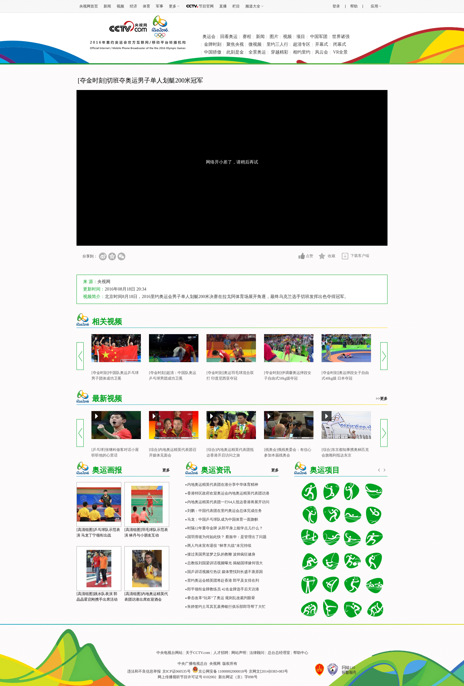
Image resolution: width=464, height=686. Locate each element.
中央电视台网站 (169, 653)
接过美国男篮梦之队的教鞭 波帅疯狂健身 (221, 554)
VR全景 (340, 52)
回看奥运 (229, 36)
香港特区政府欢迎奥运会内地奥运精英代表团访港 (228, 493)
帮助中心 (300, 653)
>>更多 (381, 398)
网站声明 (238, 653)
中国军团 (318, 36)
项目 (300, 36)
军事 (159, 6)
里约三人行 (277, 44)
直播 (223, 6)
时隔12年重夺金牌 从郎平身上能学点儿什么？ (225, 528)
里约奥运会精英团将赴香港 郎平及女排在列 (223, 580)
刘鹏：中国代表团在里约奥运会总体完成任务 (224, 511)
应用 (374, 6)
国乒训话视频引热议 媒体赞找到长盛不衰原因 (225, 572)
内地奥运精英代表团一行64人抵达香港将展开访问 (228, 502)
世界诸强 (341, 36)
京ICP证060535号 (176, 671)
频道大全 (252, 6)
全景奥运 (257, 52)
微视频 (255, 44)
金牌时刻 (212, 44)
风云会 (321, 52)
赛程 (247, 36)
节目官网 (206, 6)
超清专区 (301, 44)
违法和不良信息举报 (144, 671)
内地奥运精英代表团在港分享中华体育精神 (222, 484)
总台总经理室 (279, 653)
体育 (146, 6)
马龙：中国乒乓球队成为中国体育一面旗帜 (222, 519)
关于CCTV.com (198, 653)
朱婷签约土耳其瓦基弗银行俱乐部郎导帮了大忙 (226, 606)
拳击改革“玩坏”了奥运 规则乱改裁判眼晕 (221, 598)
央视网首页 (88, 6)
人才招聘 (220, 653)
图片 (274, 36)
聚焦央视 (235, 44)
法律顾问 (256, 653)
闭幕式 (339, 44)
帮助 (354, 6)
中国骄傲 (212, 52)
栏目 (236, 6)
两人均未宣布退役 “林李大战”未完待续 (219, 545)
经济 (133, 6)
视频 (120, 6)
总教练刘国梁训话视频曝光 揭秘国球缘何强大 (225, 563)
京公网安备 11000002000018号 (220, 671)
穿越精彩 (279, 52)
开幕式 (321, 44)
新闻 (107, 6)
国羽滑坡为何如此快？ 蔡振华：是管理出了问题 (227, 537)
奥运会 (209, 36)
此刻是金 (235, 52)
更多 (172, 6)
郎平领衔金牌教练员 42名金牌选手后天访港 (223, 589)
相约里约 (301, 52)
